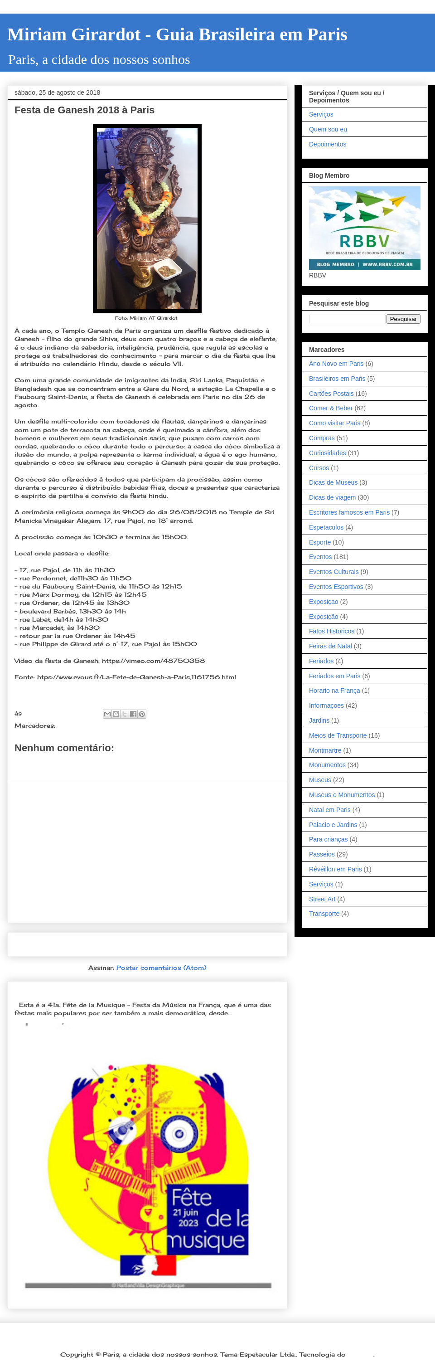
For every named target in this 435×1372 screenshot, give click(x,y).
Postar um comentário (62, 764)
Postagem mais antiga (236, 944)
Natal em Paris (330, 809)
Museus (320, 779)
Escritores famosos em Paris (349, 512)
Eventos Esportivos (336, 586)
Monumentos (327, 765)
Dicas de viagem (332, 497)
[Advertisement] (147, 852)
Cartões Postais (331, 393)
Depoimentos (328, 144)
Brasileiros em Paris (337, 378)
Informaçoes (326, 705)
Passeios (322, 854)
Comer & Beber (331, 408)
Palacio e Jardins (333, 824)
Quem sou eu (328, 129)
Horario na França (334, 690)
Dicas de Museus (333, 482)
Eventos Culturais (87, 725)
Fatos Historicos (331, 631)
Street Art (322, 899)
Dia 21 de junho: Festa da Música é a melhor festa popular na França (139, 990)
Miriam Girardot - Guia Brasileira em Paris (177, 34)
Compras (322, 438)
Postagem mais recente (60, 944)
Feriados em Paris (335, 676)
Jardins (319, 720)
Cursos (319, 468)
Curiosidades (327, 453)
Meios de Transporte (338, 735)
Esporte (320, 542)
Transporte (324, 913)
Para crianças (328, 839)
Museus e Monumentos (342, 794)
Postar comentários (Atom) (161, 967)
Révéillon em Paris (335, 869)
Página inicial (150, 944)
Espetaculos (326, 527)
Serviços (321, 114)
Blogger (360, 1354)
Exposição (323, 616)
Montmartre (325, 750)
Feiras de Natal (330, 646)
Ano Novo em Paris (336, 363)
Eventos (320, 556)
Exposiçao (323, 601)
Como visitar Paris (335, 423)
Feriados (321, 661)
